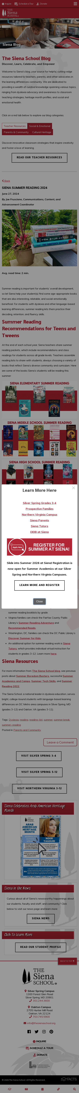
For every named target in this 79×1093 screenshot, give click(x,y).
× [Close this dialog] (73, 488)
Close (39, 601)
